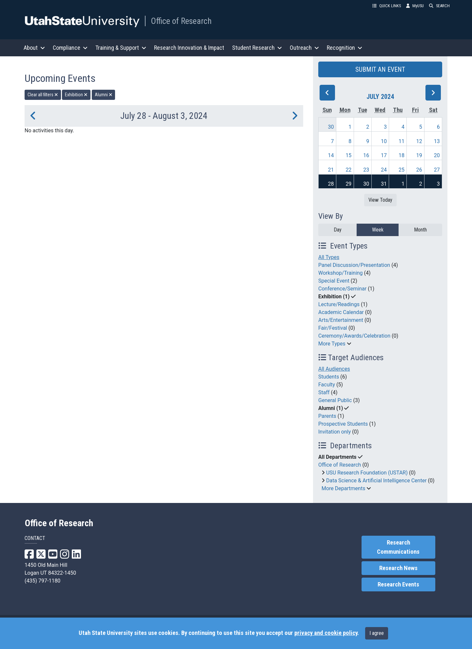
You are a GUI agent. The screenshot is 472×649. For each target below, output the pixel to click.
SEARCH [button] (439, 5)
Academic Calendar (341, 312)
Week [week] (378, 230)
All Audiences (334, 369)
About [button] (34, 47)
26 (419, 170)
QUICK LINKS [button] (386, 5)
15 (348, 155)
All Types (328, 257)
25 (401, 170)
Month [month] (420, 230)
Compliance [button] (70, 47)
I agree (376, 633)
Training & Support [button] (120, 47)
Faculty (326, 384)
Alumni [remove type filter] (103, 94)
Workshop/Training (340, 273)
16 (366, 155)
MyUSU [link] (415, 5)
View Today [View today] (380, 200)
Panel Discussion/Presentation (354, 265)
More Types (331, 344)
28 (331, 184)
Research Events (398, 584)
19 (419, 155)
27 (437, 170)
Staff (324, 392)
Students (328, 377)
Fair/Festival (332, 328)
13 (437, 141)
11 (401, 141)
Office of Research (181, 21)
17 (384, 155)
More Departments (343, 488)
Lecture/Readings (339, 304)
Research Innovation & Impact (189, 47)
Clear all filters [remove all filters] (43, 94)
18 (401, 155)
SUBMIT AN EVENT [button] (380, 69)
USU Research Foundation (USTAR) (367, 473)
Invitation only (334, 432)
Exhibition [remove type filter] (76, 94)
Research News (398, 568)
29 (348, 184)
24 (384, 170)
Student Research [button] (257, 47)
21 (331, 170)
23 (366, 170)
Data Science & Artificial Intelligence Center (376, 480)
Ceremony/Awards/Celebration (354, 336)
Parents (327, 416)
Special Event (333, 281)
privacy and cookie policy (325, 633)
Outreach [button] (304, 47)
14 (331, 155)
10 (384, 141)
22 (348, 170)
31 (384, 184)
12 (419, 141)
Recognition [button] (344, 47)
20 (437, 155)
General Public (335, 400)
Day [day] (338, 230)
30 (331, 127)
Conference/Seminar (342, 289)
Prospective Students (343, 424)
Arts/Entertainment (340, 320)
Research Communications (398, 547)
